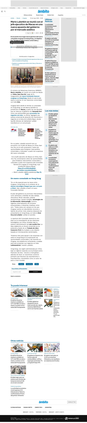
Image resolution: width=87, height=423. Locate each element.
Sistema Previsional (44, 7)
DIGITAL (28, 412)
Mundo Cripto (39, 15)
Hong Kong (29, 264)
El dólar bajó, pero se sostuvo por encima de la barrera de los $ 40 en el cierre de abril (18, 380)
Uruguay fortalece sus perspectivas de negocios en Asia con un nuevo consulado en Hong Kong (27, 60)
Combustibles (12, 7)
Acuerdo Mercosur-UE (33, 7)
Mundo (18, 18)
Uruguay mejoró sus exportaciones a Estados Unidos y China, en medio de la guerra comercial (39, 133)
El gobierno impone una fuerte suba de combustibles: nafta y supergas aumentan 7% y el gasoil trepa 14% (51, 53)
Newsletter (72, 402)
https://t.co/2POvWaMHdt (27, 168)
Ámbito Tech (50, 15)
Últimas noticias (28, 15)
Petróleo (24, 7)
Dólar (19, 7)
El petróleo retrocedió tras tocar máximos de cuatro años (56, 294)
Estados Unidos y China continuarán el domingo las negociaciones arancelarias (22, 132)
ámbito (12, 18)
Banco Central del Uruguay (79, 7)
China (36, 264)
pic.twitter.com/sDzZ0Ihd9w (26, 170)
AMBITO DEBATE (56, 412)
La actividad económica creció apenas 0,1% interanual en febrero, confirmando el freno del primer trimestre (52, 29)
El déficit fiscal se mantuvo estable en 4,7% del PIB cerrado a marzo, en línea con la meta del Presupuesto (51, 65)
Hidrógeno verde (54, 7)
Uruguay (24, 18)
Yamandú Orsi (68, 7)
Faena (61, 7)
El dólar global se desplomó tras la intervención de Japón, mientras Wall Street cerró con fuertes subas (52, 77)
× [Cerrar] (22, 42)
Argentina (60, 15)
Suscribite (35, 271)
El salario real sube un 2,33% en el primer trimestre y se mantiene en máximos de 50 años (52, 41)
